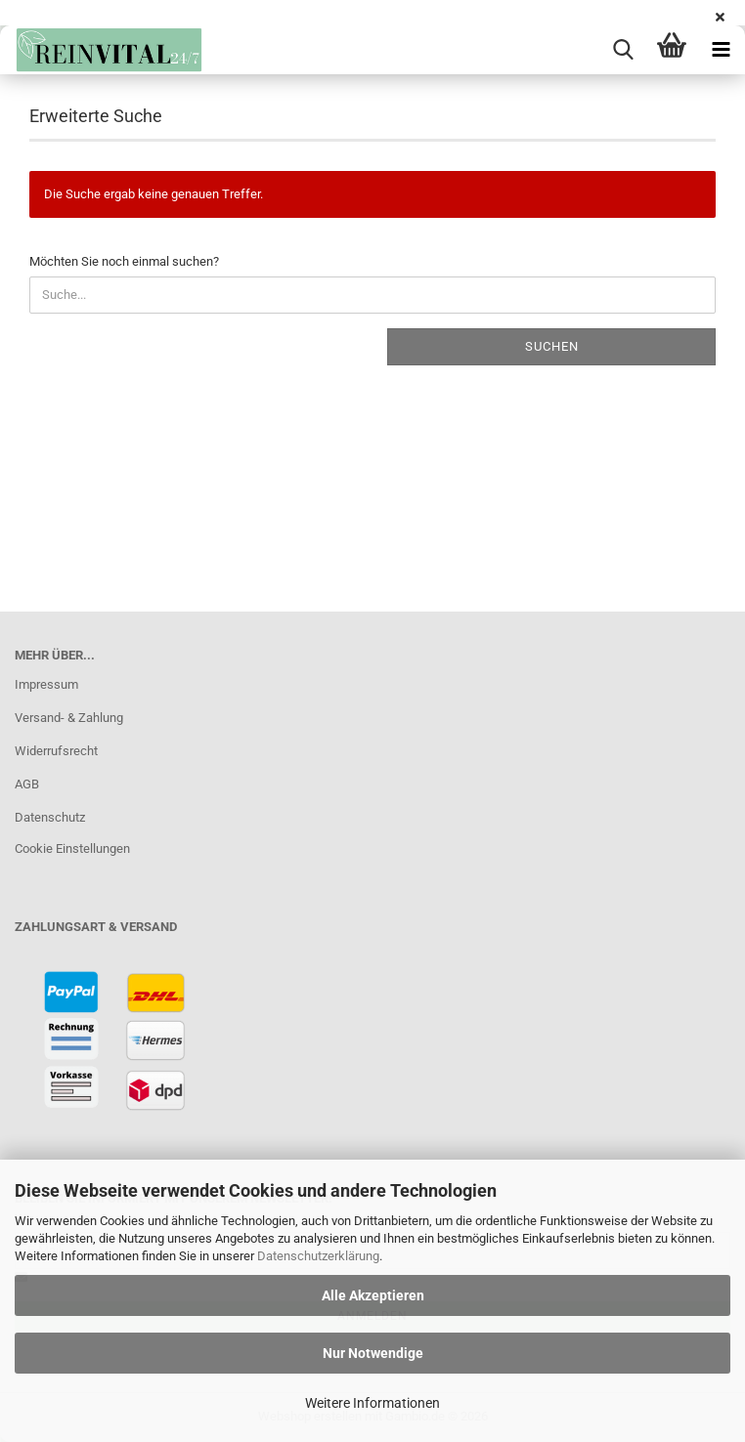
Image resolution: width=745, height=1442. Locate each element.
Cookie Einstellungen (72, 848)
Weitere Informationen (372, 1403)
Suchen (552, 346)
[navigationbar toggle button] (720, 49)
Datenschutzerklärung (318, 1256)
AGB (27, 784)
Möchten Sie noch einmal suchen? (124, 261)
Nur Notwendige (373, 1353)
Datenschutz (50, 817)
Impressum (46, 684)
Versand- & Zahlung (69, 717)
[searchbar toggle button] (622, 49)
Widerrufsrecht (56, 750)
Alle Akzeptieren (373, 1295)
